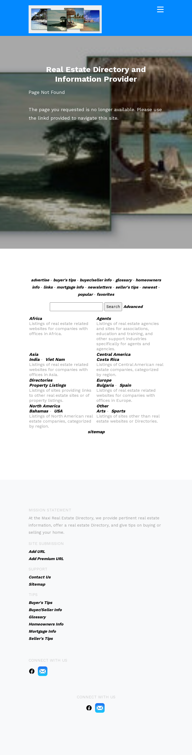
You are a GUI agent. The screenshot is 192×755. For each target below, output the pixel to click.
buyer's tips (64, 280)
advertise (40, 280)
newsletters (99, 287)
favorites (105, 294)
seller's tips (126, 287)
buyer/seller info (95, 280)
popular (85, 294)
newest (149, 287)
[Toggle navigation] (160, 8)
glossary (123, 280)
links (48, 287)
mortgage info (70, 287)
